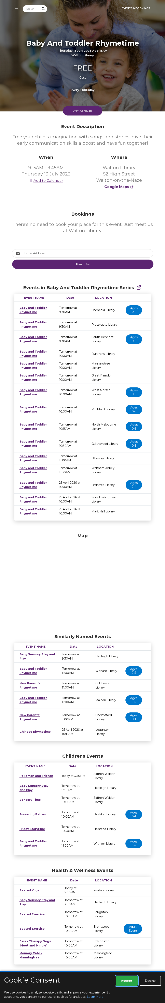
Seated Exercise (30, 914)
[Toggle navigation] (15, 8)
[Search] (31, 8)
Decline (150, 981)
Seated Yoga (28, 890)
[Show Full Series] (139, 287)
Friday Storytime (31, 829)
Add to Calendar (46, 180)
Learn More (95, 997)
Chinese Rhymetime (34, 732)
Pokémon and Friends (35, 776)
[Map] (82, 582)
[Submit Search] (43, 8)
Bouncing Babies (31, 814)
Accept (126, 981)
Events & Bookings (136, 8)
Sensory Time (29, 800)
